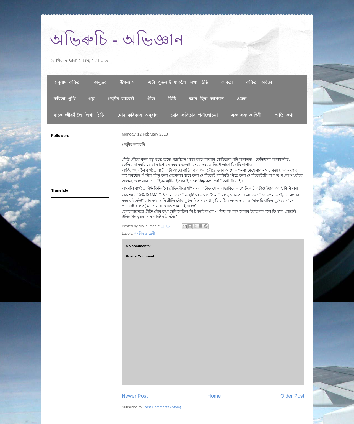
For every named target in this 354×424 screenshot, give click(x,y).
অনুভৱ (100, 82)
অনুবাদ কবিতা (67, 82)
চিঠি (172, 99)
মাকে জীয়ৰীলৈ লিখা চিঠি (79, 115)
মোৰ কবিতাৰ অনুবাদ (137, 115)
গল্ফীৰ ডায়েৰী (121, 99)
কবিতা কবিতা (259, 82)
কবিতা (227, 82)
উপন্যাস (127, 82)
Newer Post (135, 396)
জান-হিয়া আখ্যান (206, 99)
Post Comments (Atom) (162, 407)
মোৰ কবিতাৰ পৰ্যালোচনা (194, 115)
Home (214, 396)
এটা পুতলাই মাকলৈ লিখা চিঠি (178, 82)
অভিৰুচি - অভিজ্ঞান (117, 39)
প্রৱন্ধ (241, 99)
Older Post (292, 396)
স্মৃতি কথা (284, 115)
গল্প (91, 99)
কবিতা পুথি (64, 99)
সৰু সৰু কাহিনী (246, 115)
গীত (151, 99)
